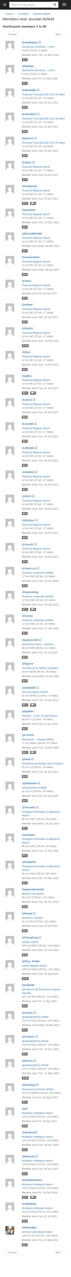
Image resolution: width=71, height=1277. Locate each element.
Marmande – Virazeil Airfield (38, 739)
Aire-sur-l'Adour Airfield (35, 692)
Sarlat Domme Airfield (34, 787)
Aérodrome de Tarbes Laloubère (40, 668)
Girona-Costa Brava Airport (37, 1231)
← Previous (11, 34)
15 (25, 978)
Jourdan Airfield (41, 13)
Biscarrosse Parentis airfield (38, 1089)
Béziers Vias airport (33, 893)
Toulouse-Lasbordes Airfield (37, 572)
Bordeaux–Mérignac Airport (37, 1113)
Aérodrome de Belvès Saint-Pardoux (42, 763)
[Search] (54, 5)
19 (25, 346)
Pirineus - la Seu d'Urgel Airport (39, 715)
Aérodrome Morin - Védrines (38, 644)
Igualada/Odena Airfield (35, 1016)
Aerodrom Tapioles (32, 917)
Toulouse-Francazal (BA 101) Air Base (43, 94)
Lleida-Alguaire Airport (34, 965)
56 (25, 1078)
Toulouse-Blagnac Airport (36, 166)
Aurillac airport (30, 941)
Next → (59, 34)
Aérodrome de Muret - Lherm (38, 46)
